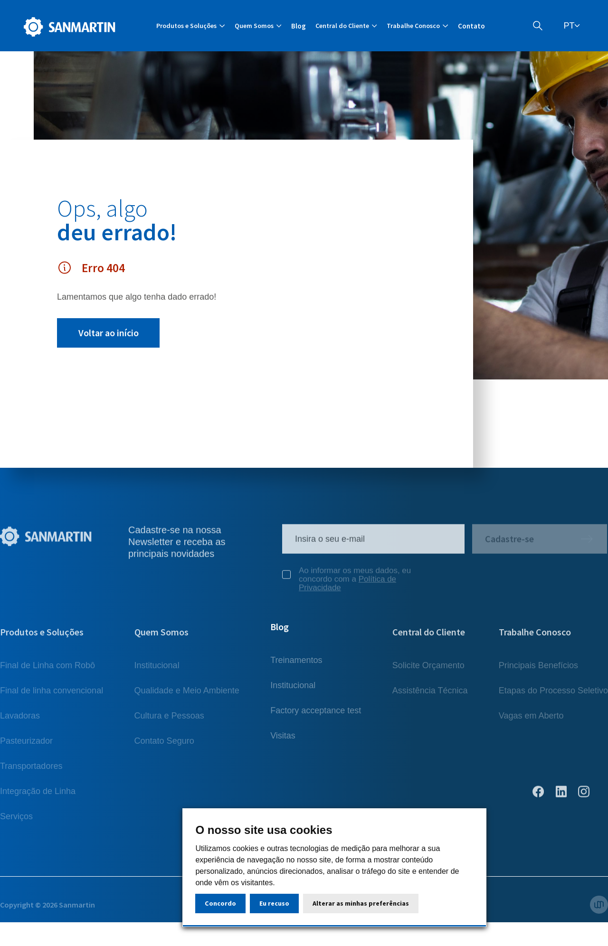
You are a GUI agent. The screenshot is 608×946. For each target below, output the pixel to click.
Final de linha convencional (51, 695)
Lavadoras (20, 720)
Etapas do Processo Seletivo (553, 695)
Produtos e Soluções (42, 636)
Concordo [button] (220, 903)
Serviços (16, 820)
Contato (471, 25)
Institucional (157, 669)
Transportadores (31, 770)
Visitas (282, 745)
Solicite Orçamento (428, 669)
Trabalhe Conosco (535, 636)
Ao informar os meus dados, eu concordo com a (346, 583)
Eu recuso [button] (274, 903)
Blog (298, 25)
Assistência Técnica (430, 695)
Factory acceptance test (315, 720)
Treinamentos (296, 669)
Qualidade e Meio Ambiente (186, 695)
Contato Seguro (164, 745)
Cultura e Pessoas (169, 720)
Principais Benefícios (538, 669)
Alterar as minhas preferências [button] (361, 903)
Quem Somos (161, 636)
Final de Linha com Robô (47, 669)
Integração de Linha (38, 795)
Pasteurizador (26, 745)
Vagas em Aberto (531, 720)
